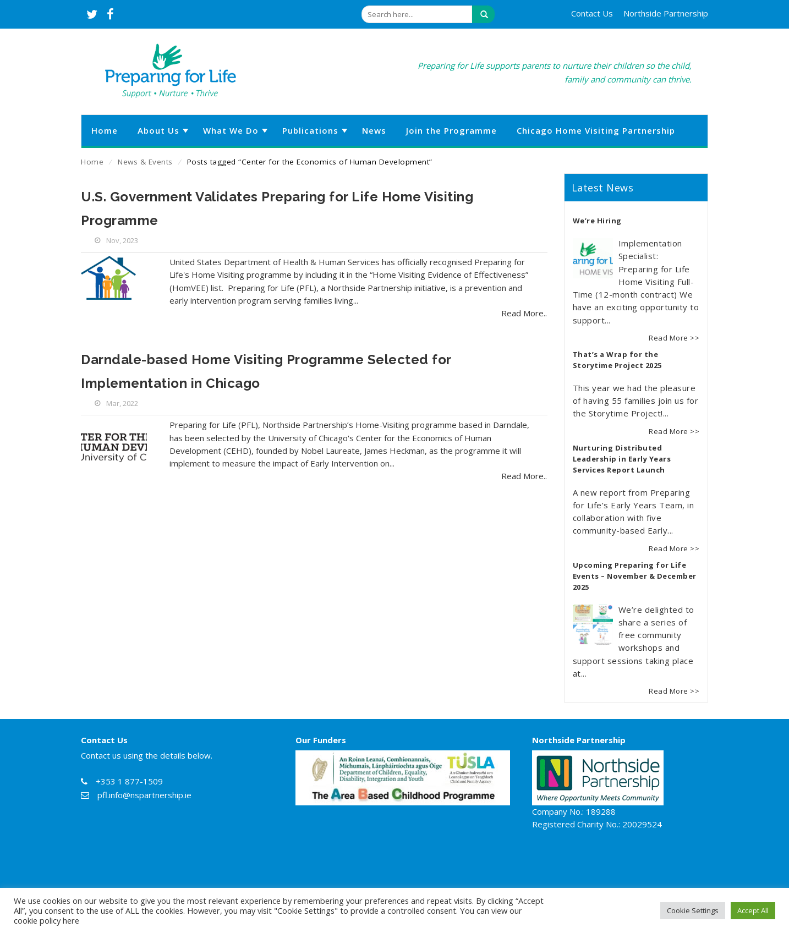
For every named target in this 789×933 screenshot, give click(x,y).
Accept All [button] (753, 910)
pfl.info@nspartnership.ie (144, 794)
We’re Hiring (597, 221)
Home (92, 162)
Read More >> (674, 338)
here (71, 920)
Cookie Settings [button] (693, 910)
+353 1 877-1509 (129, 781)
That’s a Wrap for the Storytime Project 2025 (617, 359)
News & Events (145, 162)
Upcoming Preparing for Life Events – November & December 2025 (635, 576)
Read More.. (524, 313)
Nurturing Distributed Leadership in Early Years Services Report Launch (622, 459)
